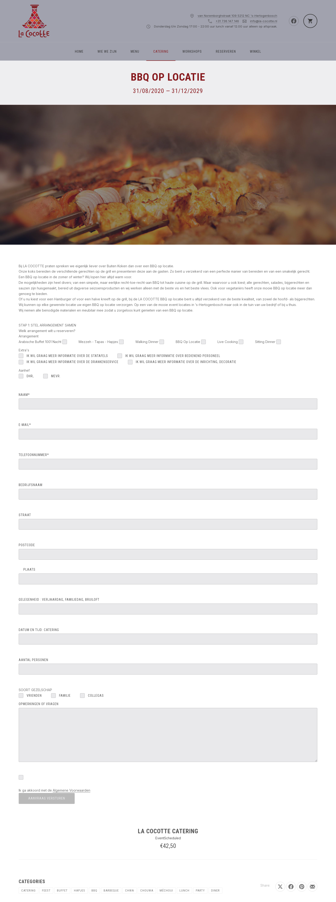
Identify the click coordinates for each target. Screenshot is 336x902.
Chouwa (146, 890)
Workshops (192, 51)
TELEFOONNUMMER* (168, 461)
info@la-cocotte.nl (263, 21)
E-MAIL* (168, 431)
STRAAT (168, 521)
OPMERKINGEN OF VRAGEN (168, 732)
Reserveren (226, 51)
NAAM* (168, 401)
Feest (46, 890)
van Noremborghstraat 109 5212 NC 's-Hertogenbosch (237, 15)
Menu (135, 51)
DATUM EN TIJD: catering (168, 636)
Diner (215, 890)
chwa (129, 890)
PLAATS (168, 576)
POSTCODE (168, 551)
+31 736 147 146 (227, 21)
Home (79, 51)
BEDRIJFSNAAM (168, 491)
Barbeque (111, 890)
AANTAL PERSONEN (168, 666)
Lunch (184, 890)
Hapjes (79, 890)
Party (200, 890)
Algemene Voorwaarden (71, 790)
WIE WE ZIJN (107, 51)
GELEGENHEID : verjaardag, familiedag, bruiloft (168, 606)
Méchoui (166, 890)
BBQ (94, 890)
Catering (160, 51)
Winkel (255, 51)
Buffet (62, 890)
